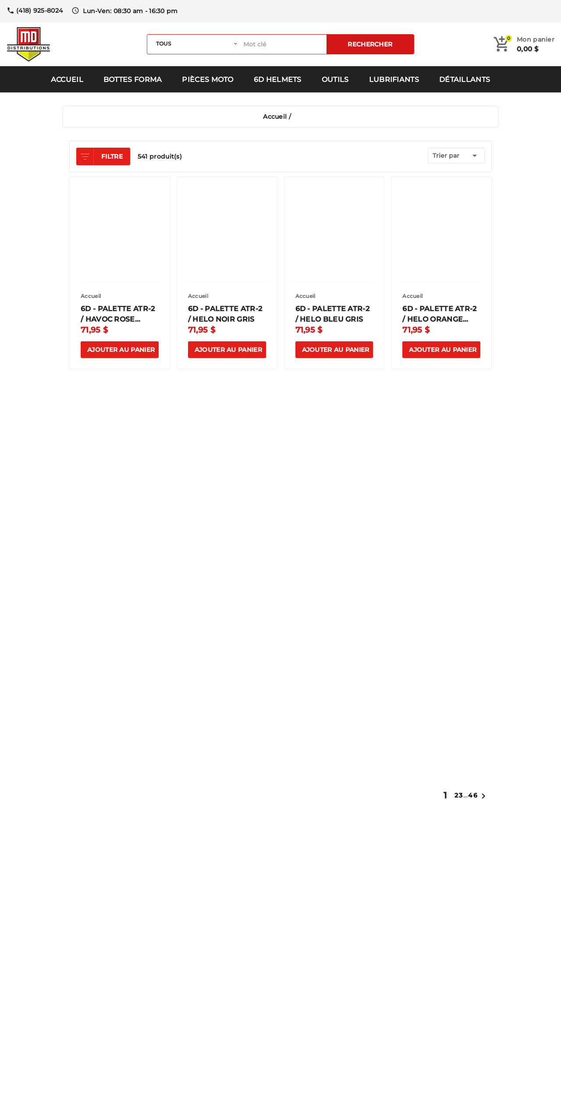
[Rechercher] (282, 44)
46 (473, 795)
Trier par (456, 155)
